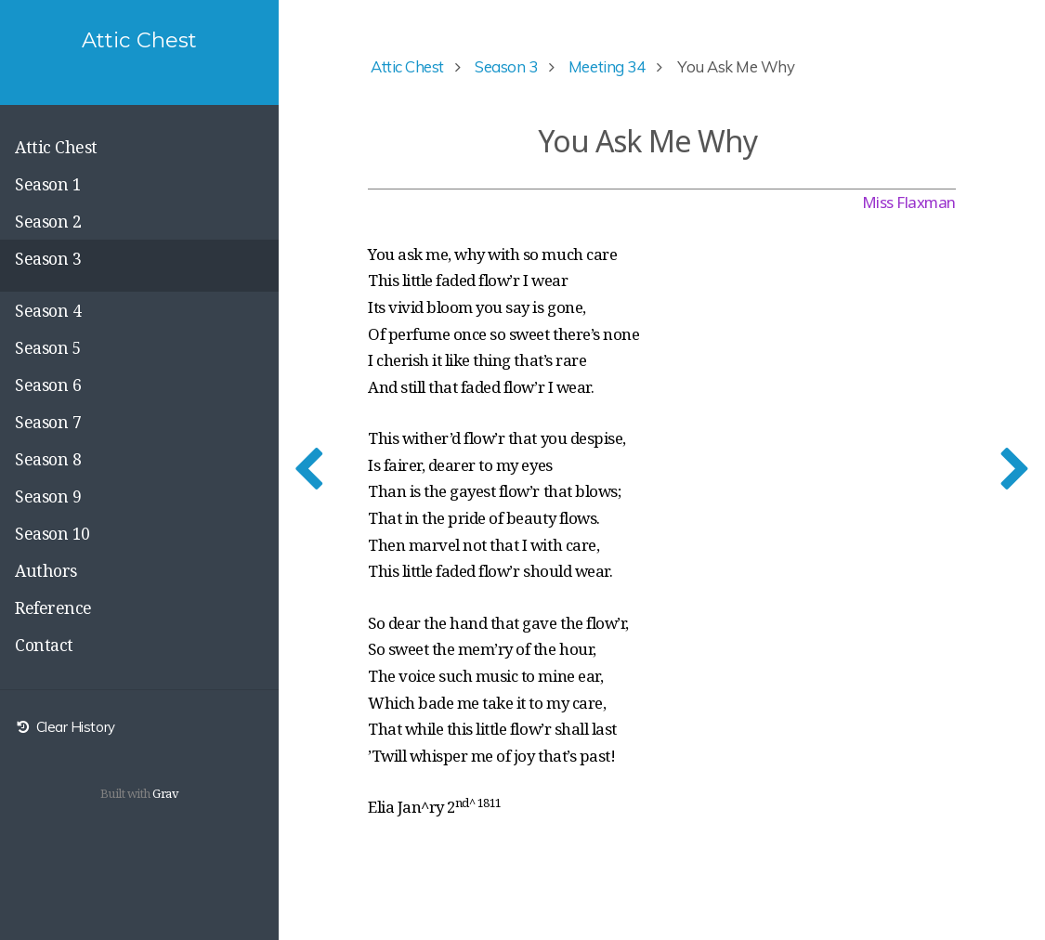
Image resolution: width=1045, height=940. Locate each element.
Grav (165, 793)
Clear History (65, 727)
